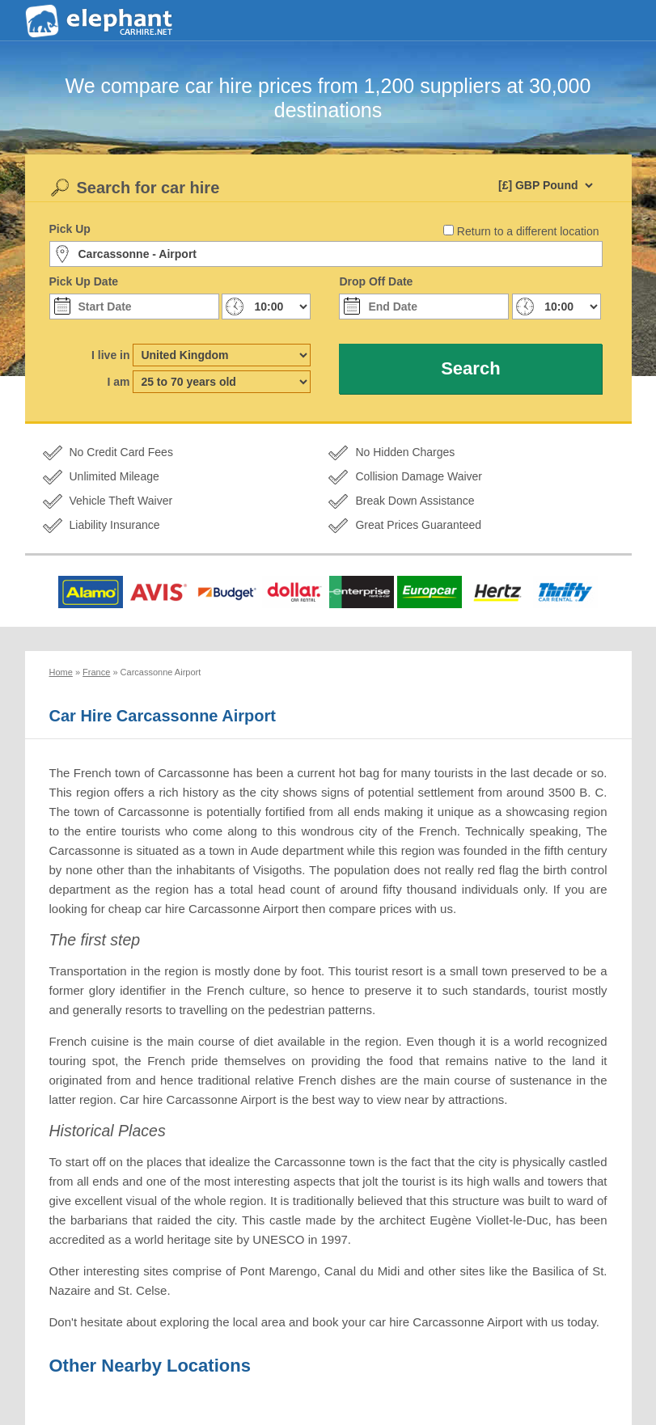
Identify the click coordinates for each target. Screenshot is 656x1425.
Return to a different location (528, 231)
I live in (110, 355)
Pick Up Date (84, 281)
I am (118, 381)
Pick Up (70, 228)
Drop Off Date (376, 281)
